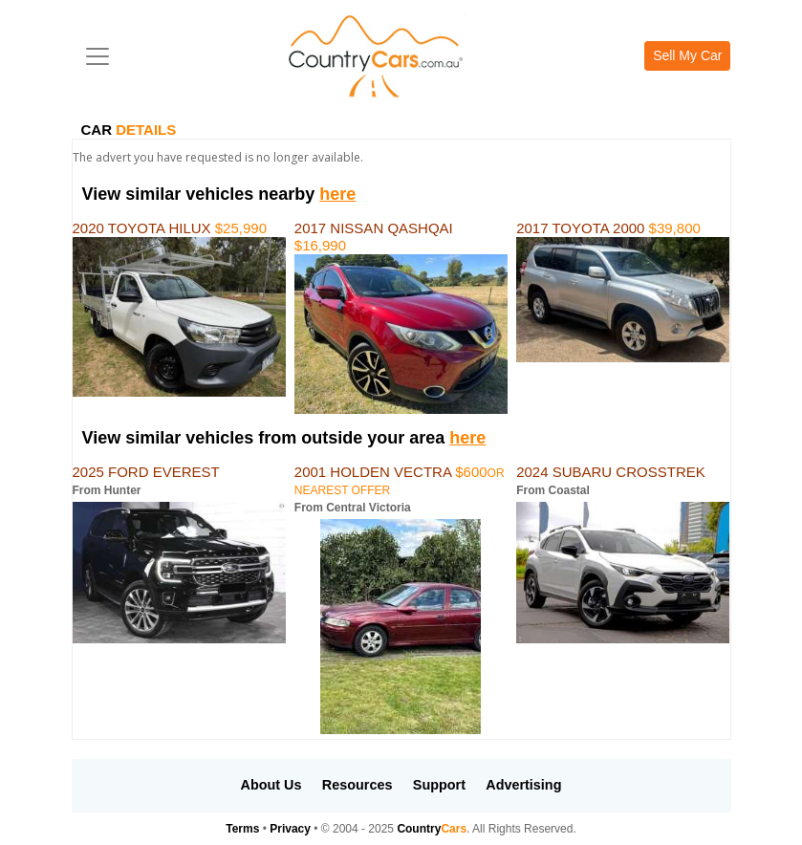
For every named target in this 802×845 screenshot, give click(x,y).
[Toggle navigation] (97, 56)
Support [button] (439, 784)
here (337, 194)
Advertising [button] (523, 784)
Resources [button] (357, 784)
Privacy (290, 828)
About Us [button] (271, 784)
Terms (242, 828)
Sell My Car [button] (687, 55)
